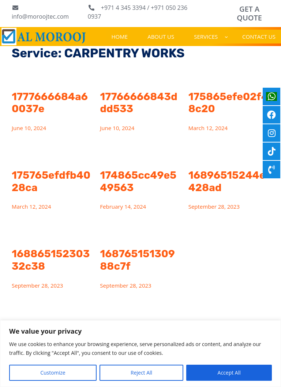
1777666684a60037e (50, 103)
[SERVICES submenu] (226, 36)
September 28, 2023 (214, 206)
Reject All (141, 372)
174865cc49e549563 (138, 181)
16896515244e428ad (227, 181)
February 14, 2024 (123, 206)
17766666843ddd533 (138, 103)
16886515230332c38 (51, 260)
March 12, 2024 (208, 128)
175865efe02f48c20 (228, 103)
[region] (140, 353)
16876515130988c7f (137, 260)
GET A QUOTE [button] (249, 13)
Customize (52, 372)
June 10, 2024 (29, 128)
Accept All (229, 372)
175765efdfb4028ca (51, 181)
